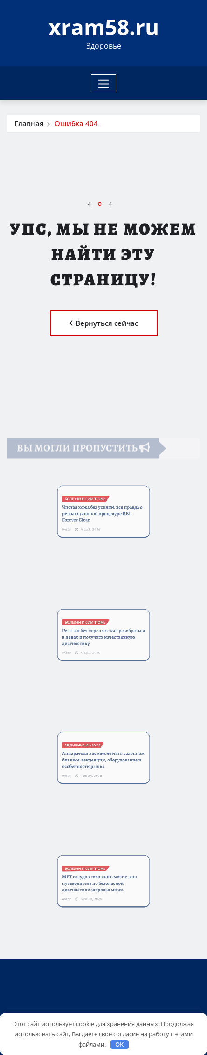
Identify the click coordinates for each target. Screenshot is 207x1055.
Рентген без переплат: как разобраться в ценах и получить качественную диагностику (103, 636)
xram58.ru (103, 26)
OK (119, 1044)
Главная (28, 123)
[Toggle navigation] (104, 83)
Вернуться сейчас (103, 323)
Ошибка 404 (76, 123)
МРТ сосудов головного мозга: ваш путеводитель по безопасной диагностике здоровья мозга (100, 882)
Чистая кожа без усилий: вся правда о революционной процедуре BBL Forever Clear (102, 513)
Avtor (80, 523)
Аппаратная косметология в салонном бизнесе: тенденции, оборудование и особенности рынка (103, 759)
